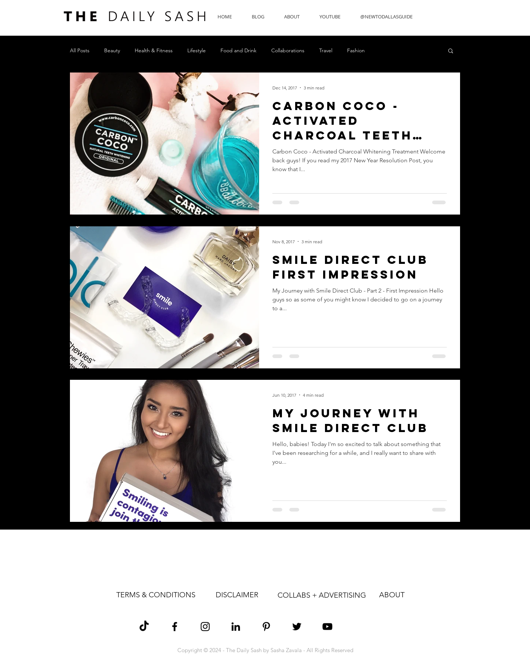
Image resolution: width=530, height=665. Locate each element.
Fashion (356, 50)
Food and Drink (238, 50)
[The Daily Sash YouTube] (327, 626)
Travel (325, 50)
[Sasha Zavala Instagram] (205, 626)
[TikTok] (144, 626)
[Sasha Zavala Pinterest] (266, 626)
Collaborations (287, 50)
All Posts (79, 50)
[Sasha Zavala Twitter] (297, 626)
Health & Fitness (154, 50)
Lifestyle (196, 50)
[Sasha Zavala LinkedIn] (236, 626)
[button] (450, 51)
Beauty (112, 50)
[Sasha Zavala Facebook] (175, 626)
